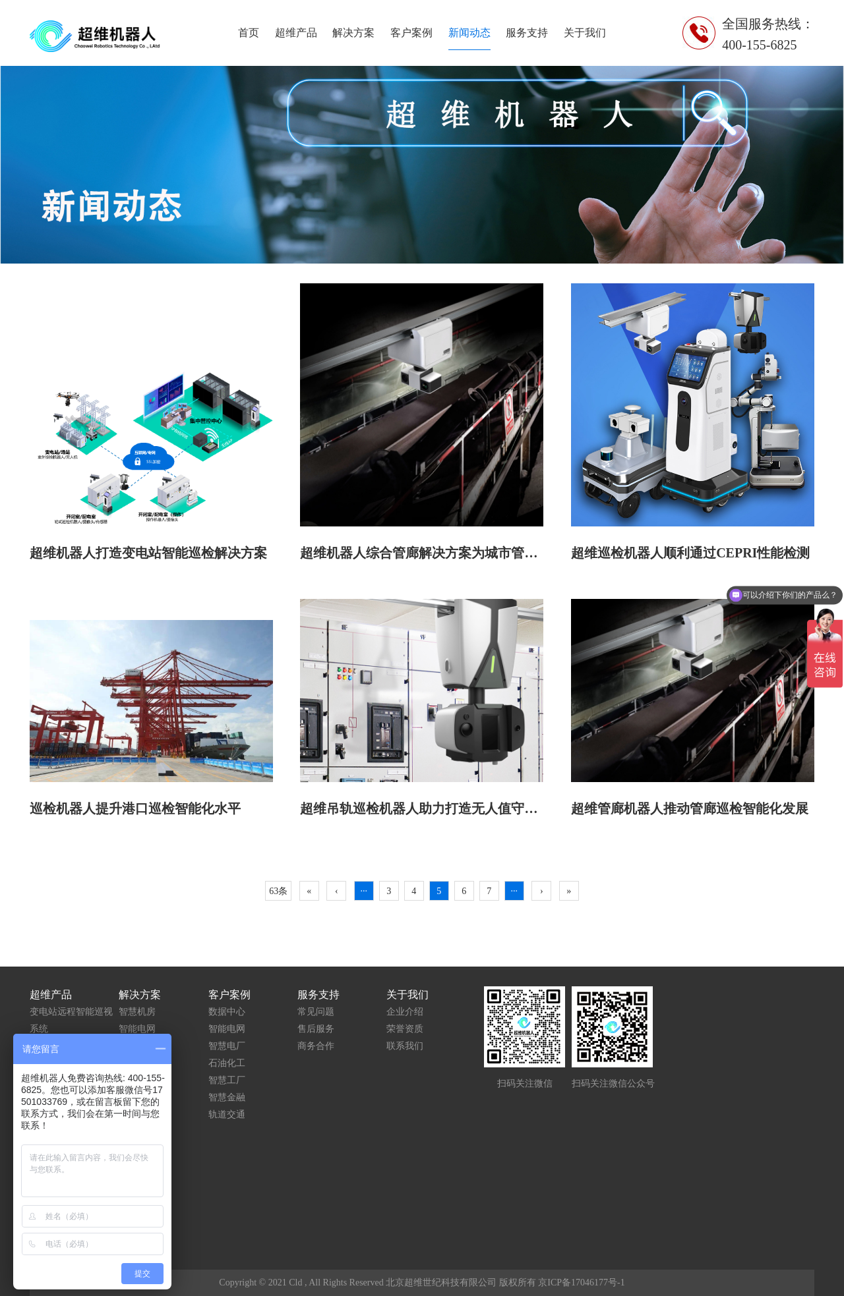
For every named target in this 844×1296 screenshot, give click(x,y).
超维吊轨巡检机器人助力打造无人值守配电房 (432, 808)
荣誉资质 (404, 1029)
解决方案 (353, 32)
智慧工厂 (226, 1080)
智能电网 (137, 1029)
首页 (248, 32)
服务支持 (527, 32)
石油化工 (226, 1063)
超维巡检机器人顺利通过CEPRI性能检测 (690, 553)
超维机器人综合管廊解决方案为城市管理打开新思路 (451, 553)
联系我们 (404, 1046)
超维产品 (296, 32)
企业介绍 (404, 1012)
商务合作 (315, 1046)
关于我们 (585, 32)
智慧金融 (226, 1097)
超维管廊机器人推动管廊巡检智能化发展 (689, 808)
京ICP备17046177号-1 (581, 1282)
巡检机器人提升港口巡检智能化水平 (135, 808)
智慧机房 (137, 1012)
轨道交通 (226, 1114)
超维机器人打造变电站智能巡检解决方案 (148, 553)
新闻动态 (469, 32)
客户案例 (411, 32)
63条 (278, 891)
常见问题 (315, 1012)
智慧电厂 (226, 1046)
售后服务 (315, 1029)
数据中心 (226, 1012)
